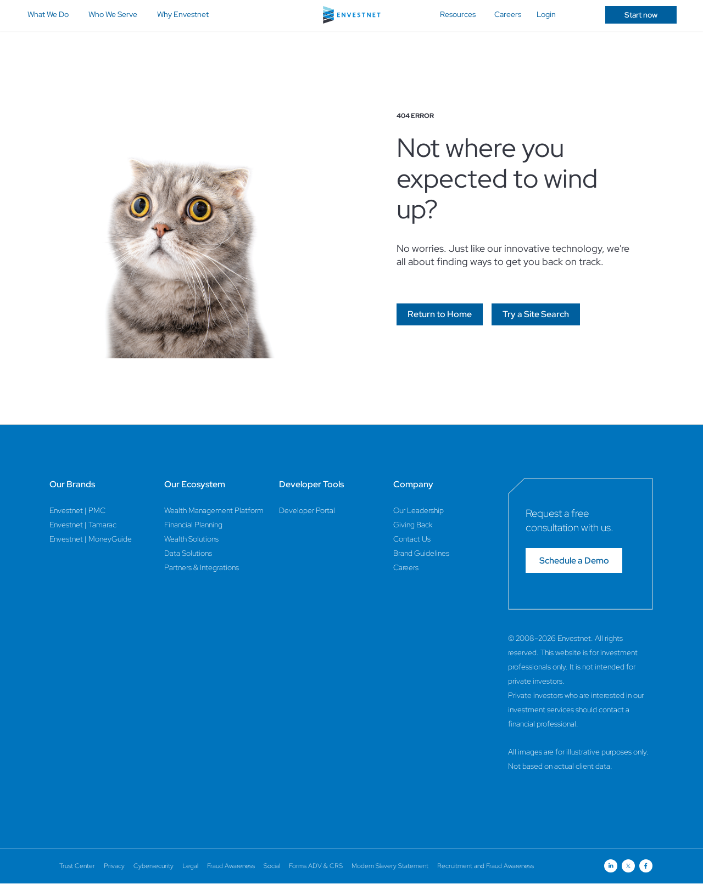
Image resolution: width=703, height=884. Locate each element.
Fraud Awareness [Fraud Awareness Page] (231, 866)
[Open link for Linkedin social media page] (610, 865)
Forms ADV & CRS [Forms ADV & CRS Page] (316, 866)
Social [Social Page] (272, 866)
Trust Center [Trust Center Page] (77, 866)
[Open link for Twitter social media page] (628, 865)
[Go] (440, 314)
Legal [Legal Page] (190, 866)
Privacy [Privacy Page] (114, 866)
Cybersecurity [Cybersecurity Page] (153, 866)
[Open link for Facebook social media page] (645, 865)
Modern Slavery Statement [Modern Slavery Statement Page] (390, 866)
